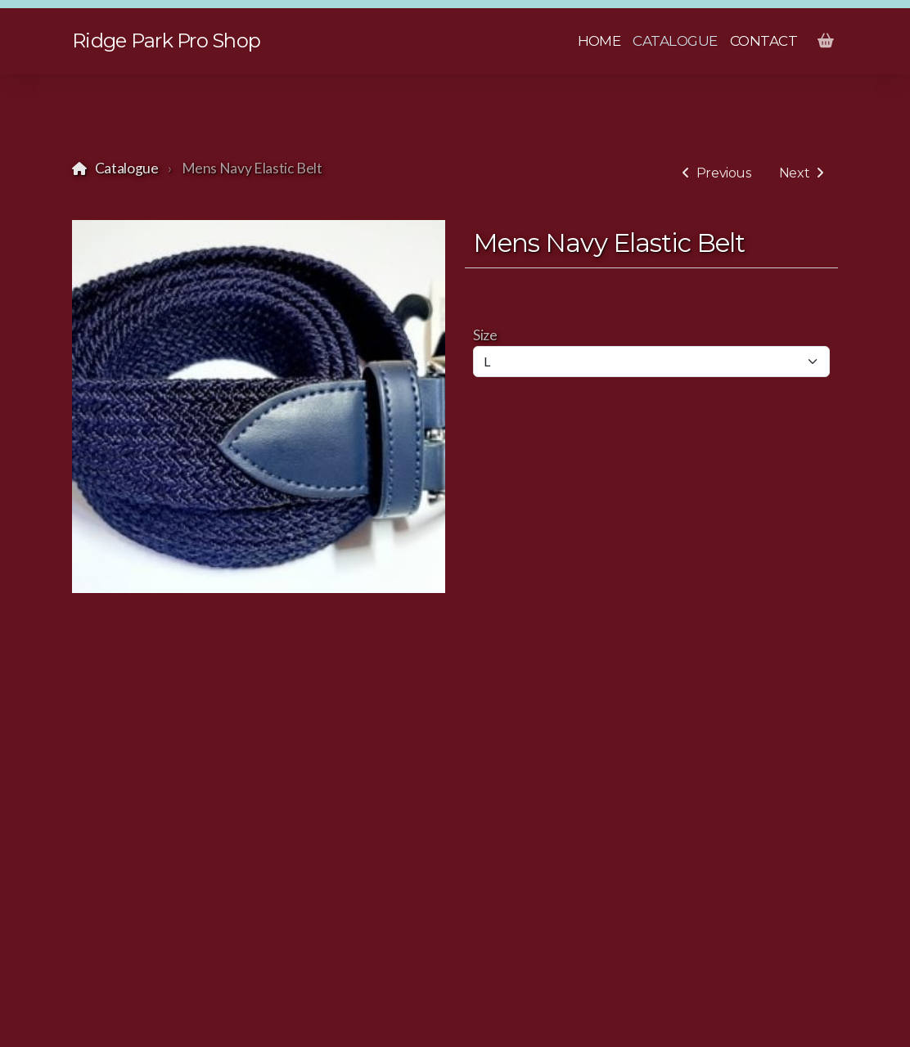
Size (485, 335)
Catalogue (127, 168)
